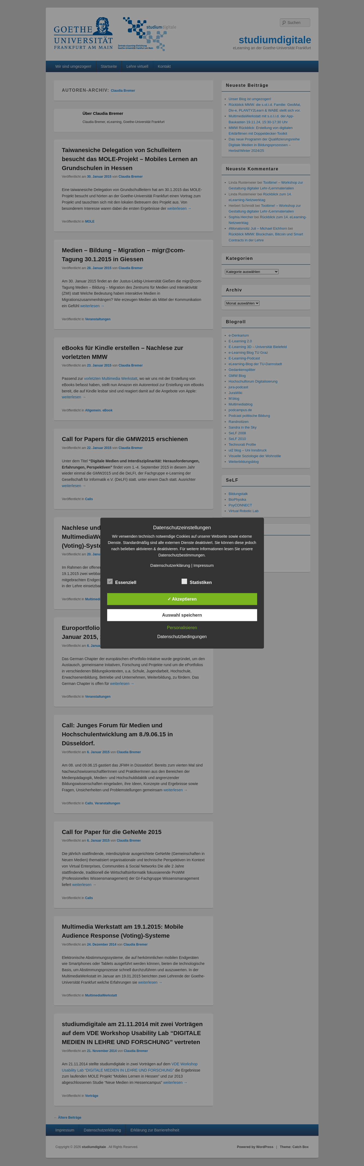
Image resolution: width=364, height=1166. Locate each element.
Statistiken (197, 581)
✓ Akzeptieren (182, 598)
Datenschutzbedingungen (182, 636)
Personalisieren (182, 627)
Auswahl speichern (182, 615)
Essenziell (121, 581)
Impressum (203, 565)
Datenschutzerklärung (170, 565)
